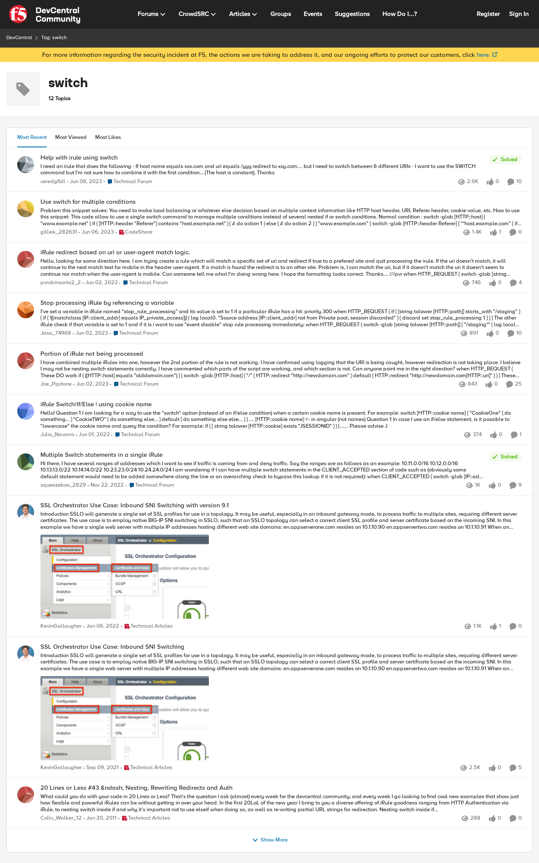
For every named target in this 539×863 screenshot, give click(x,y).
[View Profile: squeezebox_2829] (25, 461)
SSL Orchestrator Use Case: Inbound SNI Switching (112, 646)
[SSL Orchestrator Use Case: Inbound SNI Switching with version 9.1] (281, 566)
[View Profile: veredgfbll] (25, 164)
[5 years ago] (101, 626)
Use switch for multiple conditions (88, 201)
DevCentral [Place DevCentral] (19, 38)
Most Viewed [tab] (71, 137)
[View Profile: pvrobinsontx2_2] (25, 259)
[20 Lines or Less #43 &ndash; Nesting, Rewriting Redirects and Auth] (281, 803)
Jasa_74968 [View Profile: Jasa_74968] (55, 333)
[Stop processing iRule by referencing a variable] (281, 318)
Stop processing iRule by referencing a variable (107, 302)
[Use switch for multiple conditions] (281, 217)
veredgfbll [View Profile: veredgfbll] (52, 181)
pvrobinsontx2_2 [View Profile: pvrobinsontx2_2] (60, 283)
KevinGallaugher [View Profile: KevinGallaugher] (61, 626)
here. (484, 55)
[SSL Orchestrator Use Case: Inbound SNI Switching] (281, 707)
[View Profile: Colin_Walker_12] (25, 794)
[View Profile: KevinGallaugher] (25, 512)
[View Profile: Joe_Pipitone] (25, 360)
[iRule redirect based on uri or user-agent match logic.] (281, 267)
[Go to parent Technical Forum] (128, 181)
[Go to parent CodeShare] (133, 232)
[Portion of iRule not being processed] (281, 369)
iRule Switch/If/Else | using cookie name (96, 404)
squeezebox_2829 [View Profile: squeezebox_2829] (63, 485)
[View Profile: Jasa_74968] (25, 309)
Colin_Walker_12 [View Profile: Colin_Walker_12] (61, 818)
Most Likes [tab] (108, 137)
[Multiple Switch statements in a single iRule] (262, 470)
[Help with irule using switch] (262, 169)
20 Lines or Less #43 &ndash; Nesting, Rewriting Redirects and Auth (136, 787)
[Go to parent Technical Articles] (147, 626)
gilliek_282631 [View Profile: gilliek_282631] (58, 232)
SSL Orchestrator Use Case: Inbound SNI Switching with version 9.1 (134, 505)
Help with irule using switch (78, 157)
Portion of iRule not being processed (91, 353)
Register (488, 14)
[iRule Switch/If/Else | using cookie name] (281, 419)
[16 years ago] (100, 818)
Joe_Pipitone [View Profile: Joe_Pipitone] (56, 384)
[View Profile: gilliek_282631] (25, 208)
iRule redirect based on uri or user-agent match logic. (115, 252)
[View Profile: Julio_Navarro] (25, 411)
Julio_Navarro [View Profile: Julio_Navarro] (57, 435)
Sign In (518, 14)
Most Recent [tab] (32, 137)
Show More (270, 840)
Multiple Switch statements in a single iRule (101, 454)
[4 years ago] (84, 181)
